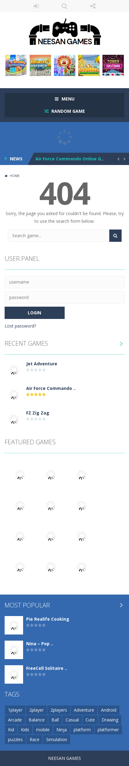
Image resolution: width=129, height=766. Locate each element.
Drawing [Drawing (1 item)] (110, 720)
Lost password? (20, 326)
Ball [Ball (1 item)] (55, 720)
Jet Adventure (41, 364)
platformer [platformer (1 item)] (108, 730)
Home (15, 176)
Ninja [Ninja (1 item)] (61, 730)
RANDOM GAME (67, 111)
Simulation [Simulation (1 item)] (56, 739)
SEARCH (64, 6)
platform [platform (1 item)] (82, 730)
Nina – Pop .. (39, 643)
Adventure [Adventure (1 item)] (84, 710)
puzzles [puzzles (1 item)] (15, 739)
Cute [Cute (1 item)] (90, 720)
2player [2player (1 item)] (36, 710)
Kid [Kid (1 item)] (11, 730)
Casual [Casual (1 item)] (72, 720)
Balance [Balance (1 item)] (37, 720)
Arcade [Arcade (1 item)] (15, 720)
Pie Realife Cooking (47, 619)
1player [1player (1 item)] (15, 710)
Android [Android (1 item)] (108, 710)
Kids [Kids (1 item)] (25, 730)
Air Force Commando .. (51, 388)
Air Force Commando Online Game (73, 159)
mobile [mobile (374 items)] (43, 730)
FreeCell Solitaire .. (46, 668)
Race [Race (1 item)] (34, 739)
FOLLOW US (93, 6)
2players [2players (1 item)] (58, 710)
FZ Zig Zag (37, 413)
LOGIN (36, 6)
